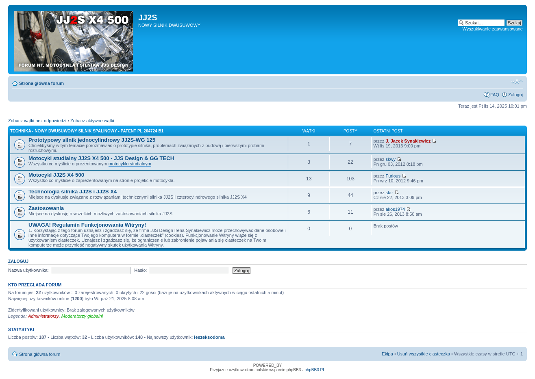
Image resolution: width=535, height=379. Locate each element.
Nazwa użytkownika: (28, 270)
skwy (391, 159)
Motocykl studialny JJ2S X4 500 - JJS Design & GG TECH (101, 158)
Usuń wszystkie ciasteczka (423, 353)
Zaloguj (515, 94)
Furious (393, 175)
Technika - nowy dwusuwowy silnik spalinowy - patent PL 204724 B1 (86, 131)
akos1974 (395, 209)
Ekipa (387, 353)
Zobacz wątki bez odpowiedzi (37, 120)
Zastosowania (46, 208)
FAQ (494, 94)
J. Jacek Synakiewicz (408, 141)
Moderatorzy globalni (82, 316)
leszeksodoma (209, 337)
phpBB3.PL (314, 370)
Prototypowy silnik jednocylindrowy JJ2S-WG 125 (91, 140)
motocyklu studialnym (130, 163)
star (389, 192)
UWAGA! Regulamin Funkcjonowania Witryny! (87, 225)
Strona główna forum (41, 83)
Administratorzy (43, 316)
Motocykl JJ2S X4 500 (56, 175)
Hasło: (140, 270)
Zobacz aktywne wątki (92, 120)
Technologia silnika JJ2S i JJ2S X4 (72, 191)
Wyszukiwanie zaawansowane (493, 28)
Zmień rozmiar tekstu (517, 81)
